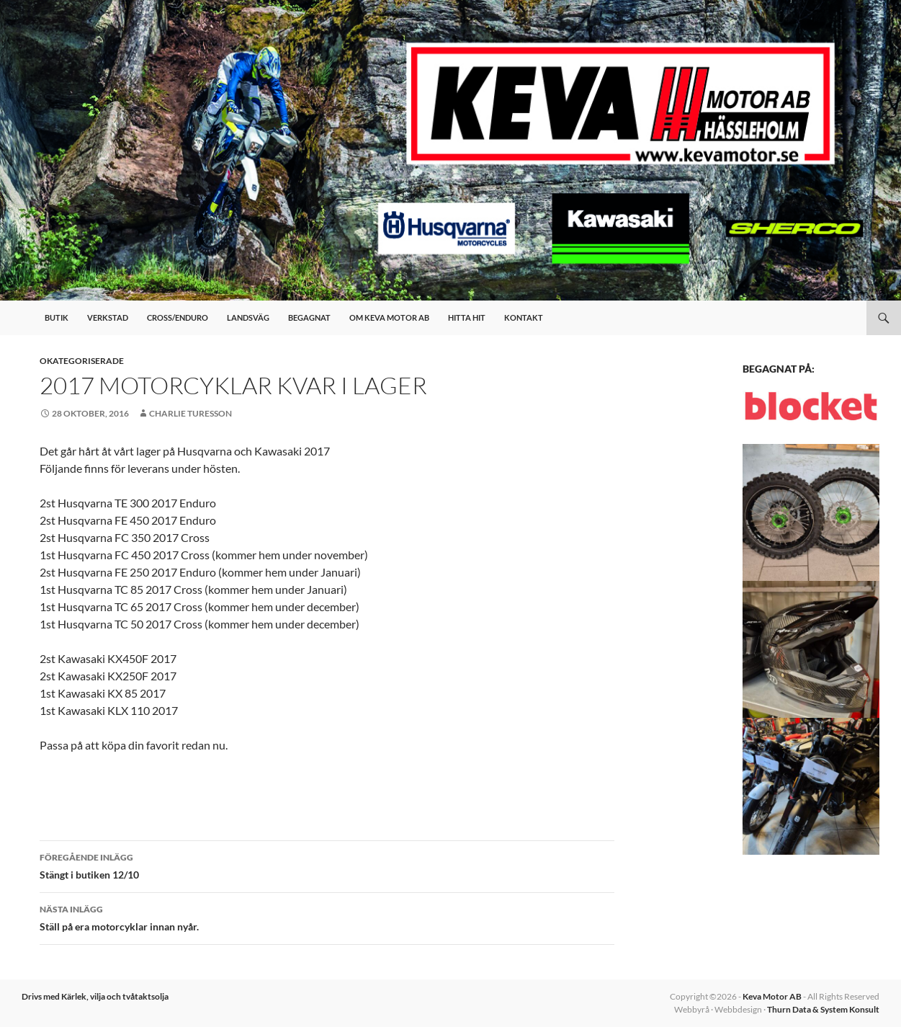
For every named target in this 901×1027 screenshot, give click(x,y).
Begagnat (309, 317)
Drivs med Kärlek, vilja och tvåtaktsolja (95, 996)
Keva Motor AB (772, 996)
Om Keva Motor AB (389, 317)
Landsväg (248, 317)
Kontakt (523, 317)
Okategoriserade (82, 360)
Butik (56, 317)
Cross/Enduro (177, 317)
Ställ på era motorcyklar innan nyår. (327, 917)
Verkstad (107, 317)
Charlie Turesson (190, 413)
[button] (811, 512)
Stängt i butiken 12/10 (327, 865)
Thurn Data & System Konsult (823, 1009)
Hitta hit (466, 317)
